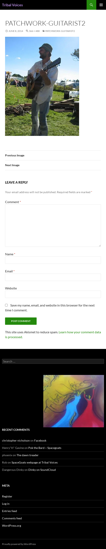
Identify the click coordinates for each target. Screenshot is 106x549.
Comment (13, 202)
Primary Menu (101, 5)
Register (7, 496)
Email (10, 271)
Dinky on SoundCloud (42, 469)
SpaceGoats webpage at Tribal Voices (35, 462)
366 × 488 (34, 30)
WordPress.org (11, 525)
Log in (6, 503)
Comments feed (12, 518)
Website (11, 288)
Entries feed (9, 511)
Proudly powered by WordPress (19, 544)
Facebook (40, 440)
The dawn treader (28, 455)
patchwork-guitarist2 (60, 30)
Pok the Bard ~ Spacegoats (44, 447)
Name (10, 254)
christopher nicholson (16, 440)
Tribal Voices (12, 5)
